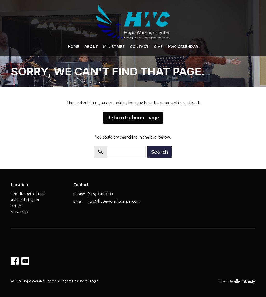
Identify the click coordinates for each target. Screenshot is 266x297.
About (91, 46)
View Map (19, 212)
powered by (237, 281)
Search (159, 152)
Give (158, 46)
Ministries (114, 46)
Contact (139, 46)
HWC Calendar (183, 46)
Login (94, 281)
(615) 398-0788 (100, 194)
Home (73, 46)
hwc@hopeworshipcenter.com (114, 201)
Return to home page (133, 117)
